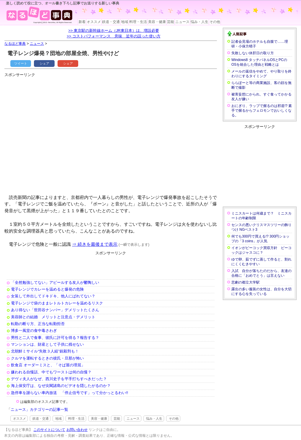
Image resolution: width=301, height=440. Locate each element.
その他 (215, 22)
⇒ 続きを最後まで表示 (94, 244)
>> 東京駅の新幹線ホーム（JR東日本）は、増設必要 (113, 30)
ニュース (182, 22)
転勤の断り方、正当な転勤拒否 (38, 324)
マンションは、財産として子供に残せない (47, 344)
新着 (82, 22)
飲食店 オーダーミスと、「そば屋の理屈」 (48, 365)
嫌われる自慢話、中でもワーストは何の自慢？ (51, 372)
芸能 (170, 22)
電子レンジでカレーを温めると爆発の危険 (47, 289)
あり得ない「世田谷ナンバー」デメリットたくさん (55, 310)
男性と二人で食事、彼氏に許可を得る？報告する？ (55, 337)
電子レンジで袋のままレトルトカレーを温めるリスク (57, 303)
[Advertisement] (55, 133)
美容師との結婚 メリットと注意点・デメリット (53, 317)
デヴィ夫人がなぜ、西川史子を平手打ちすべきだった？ (59, 379)
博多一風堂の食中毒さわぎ (34, 330)
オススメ (94, 22)
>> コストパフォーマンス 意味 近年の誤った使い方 (114, 36)
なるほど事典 (15, 44)
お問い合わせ (77, 430)
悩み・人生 (199, 22)
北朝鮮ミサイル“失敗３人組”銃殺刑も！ (45, 351)
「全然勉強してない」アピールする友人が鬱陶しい (55, 282)
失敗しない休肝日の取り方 (252, 53)
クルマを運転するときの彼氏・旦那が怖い (47, 358)
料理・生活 (138, 22)
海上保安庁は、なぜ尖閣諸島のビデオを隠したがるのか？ (61, 385)
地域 (124, 22)
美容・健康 (157, 22)
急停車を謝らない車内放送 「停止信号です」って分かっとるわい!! (69, 392)
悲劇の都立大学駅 (245, 282)
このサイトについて (49, 430)
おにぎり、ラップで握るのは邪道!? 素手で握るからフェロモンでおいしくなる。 (261, 110)
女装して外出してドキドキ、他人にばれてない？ (53, 296)
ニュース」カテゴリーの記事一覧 (39, 409)
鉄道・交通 (111, 22)
